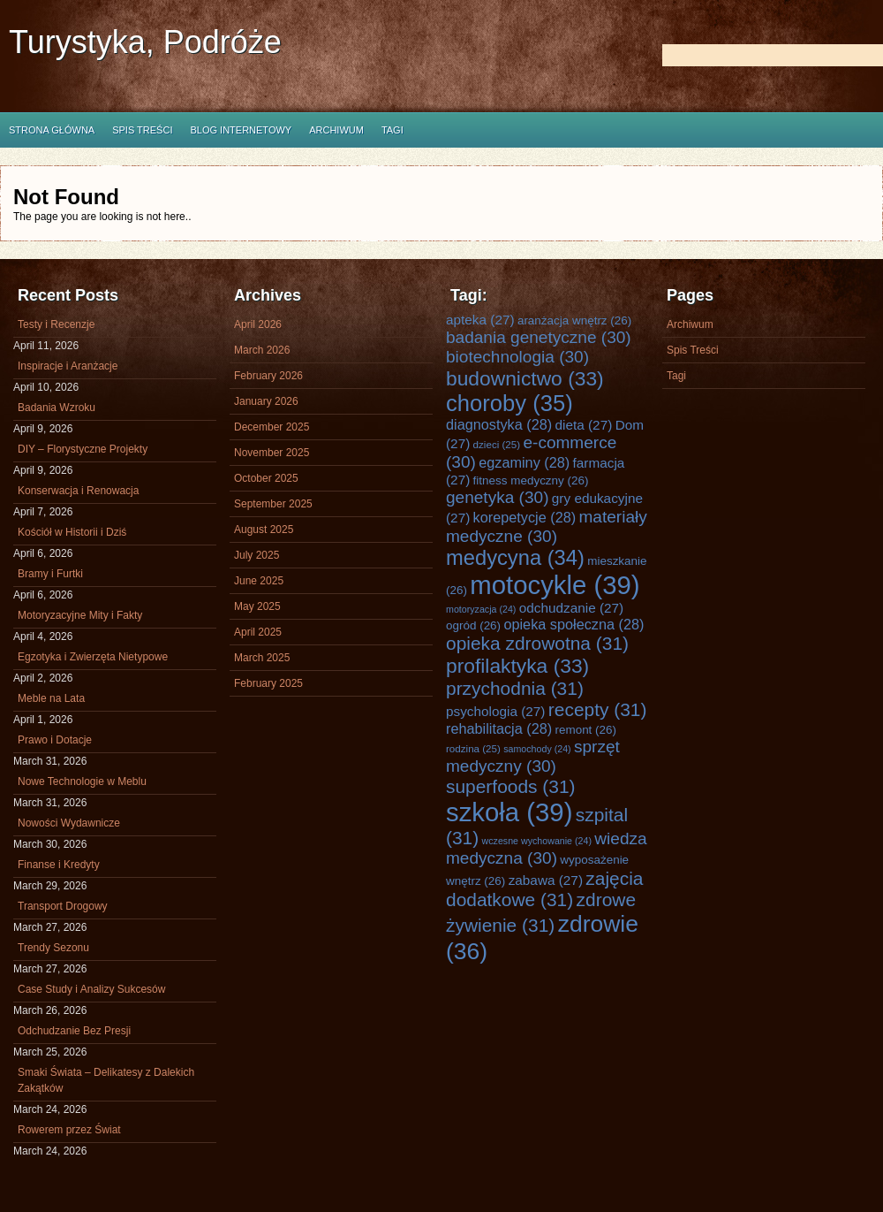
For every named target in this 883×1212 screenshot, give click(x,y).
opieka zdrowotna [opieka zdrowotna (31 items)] (537, 643)
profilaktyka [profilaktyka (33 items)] (517, 665)
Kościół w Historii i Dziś (72, 532)
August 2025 (263, 529)
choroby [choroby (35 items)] (509, 403)
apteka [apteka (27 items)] (480, 319)
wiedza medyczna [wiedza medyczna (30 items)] (546, 848)
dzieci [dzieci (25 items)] (497, 444)
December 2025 (271, 427)
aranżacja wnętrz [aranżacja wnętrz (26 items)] (574, 320)
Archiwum (336, 130)
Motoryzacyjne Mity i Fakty (80, 615)
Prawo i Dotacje (55, 740)
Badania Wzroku (56, 407)
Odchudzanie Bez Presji (74, 1031)
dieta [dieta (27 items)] (584, 424)
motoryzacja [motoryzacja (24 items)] (481, 609)
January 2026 (266, 401)
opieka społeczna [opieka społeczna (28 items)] (573, 624)
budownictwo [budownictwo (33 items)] (525, 378)
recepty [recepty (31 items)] (597, 709)
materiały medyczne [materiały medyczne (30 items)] (546, 526)
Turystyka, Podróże (145, 42)
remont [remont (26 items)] (585, 729)
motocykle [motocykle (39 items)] (554, 584)
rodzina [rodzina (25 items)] (473, 748)
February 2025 (268, 683)
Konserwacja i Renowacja (78, 490)
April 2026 (258, 324)
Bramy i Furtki (50, 574)
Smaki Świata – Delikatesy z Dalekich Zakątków (106, 1080)
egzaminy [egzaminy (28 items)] (524, 462)
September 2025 (273, 504)
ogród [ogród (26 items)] (473, 625)
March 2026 (262, 350)
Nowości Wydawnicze (69, 823)
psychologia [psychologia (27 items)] (495, 711)
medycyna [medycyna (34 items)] (515, 557)
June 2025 (258, 581)
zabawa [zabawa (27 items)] (546, 880)
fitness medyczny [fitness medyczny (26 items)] (531, 480)
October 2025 (266, 478)
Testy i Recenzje (56, 324)
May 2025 (257, 606)
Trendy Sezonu (53, 947)
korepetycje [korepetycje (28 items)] (525, 517)
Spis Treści (142, 130)
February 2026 (268, 376)
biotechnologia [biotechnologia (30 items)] (517, 356)
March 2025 (262, 658)
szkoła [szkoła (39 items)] (509, 812)
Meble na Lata (51, 698)
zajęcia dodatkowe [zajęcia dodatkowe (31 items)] (545, 889)
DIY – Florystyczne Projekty (82, 449)
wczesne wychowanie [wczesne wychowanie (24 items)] (537, 840)
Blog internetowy (240, 130)
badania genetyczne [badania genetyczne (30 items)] (538, 337)
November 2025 (271, 452)
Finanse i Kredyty (59, 864)
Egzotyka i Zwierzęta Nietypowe (93, 657)
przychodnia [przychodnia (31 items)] (515, 688)
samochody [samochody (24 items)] (536, 748)
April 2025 (258, 632)
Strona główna (51, 130)
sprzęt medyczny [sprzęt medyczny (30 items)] (533, 756)
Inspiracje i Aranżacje (67, 366)
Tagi (392, 130)
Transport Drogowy (63, 906)
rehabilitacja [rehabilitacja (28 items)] (499, 728)
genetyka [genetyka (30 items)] (497, 497)
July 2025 (256, 555)
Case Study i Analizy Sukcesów (91, 989)
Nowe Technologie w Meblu (82, 781)
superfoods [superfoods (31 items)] (511, 786)
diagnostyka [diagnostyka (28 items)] (499, 424)
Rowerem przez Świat (69, 1130)
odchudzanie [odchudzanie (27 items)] (571, 607)
